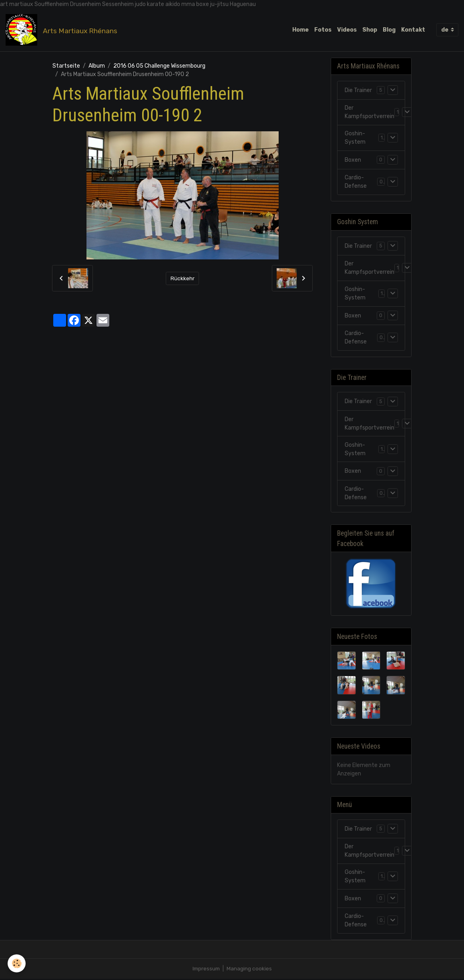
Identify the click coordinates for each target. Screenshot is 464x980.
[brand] (63, 30)
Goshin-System (355, 138)
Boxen (353, 160)
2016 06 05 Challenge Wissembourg (159, 66)
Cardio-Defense (356, 182)
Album (96, 66)
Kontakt (413, 29)
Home (300, 29)
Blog (389, 29)
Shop (369, 29)
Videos (347, 29)
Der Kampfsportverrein (369, 112)
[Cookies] (17, 963)
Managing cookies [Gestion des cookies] (250, 969)
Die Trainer (358, 90)
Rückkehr (183, 278)
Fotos (322, 29)
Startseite (66, 66)
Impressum (206, 969)
